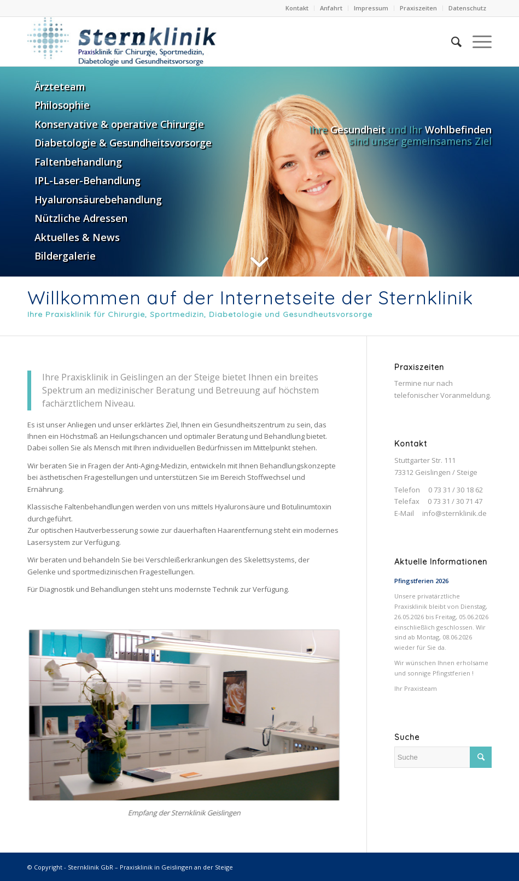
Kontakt (296, 8)
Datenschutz (467, 8)
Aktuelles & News (77, 237)
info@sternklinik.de (454, 513)
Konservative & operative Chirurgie (119, 124)
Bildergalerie (65, 255)
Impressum (371, 8)
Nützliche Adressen (80, 218)
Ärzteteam (59, 86)
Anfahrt (331, 8)
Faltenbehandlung (78, 161)
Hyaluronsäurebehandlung (98, 199)
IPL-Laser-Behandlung (87, 180)
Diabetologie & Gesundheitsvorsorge (123, 142)
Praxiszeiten (418, 8)
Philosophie (62, 104)
